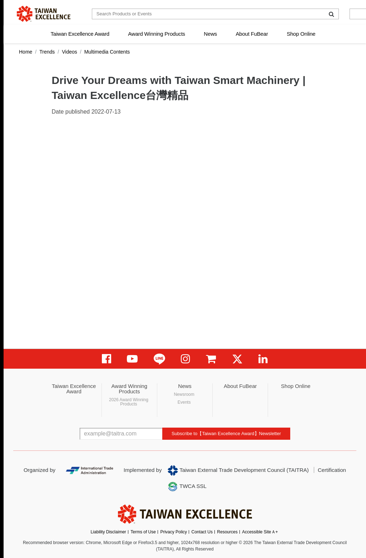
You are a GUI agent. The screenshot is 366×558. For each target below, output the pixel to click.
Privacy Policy (173, 531)
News (210, 34)
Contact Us (202, 531)
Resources (227, 531)
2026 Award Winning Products (128, 402)
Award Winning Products (156, 34)
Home (25, 52)
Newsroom (184, 394)
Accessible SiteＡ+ (260, 531)
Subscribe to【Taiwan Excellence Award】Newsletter (226, 433)
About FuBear (252, 34)
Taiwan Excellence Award (79, 34)
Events (184, 402)
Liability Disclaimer (108, 531)
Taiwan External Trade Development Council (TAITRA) (238, 470)
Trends (47, 52)
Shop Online (301, 34)
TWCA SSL (187, 486)
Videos (69, 52)
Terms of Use (143, 531)
